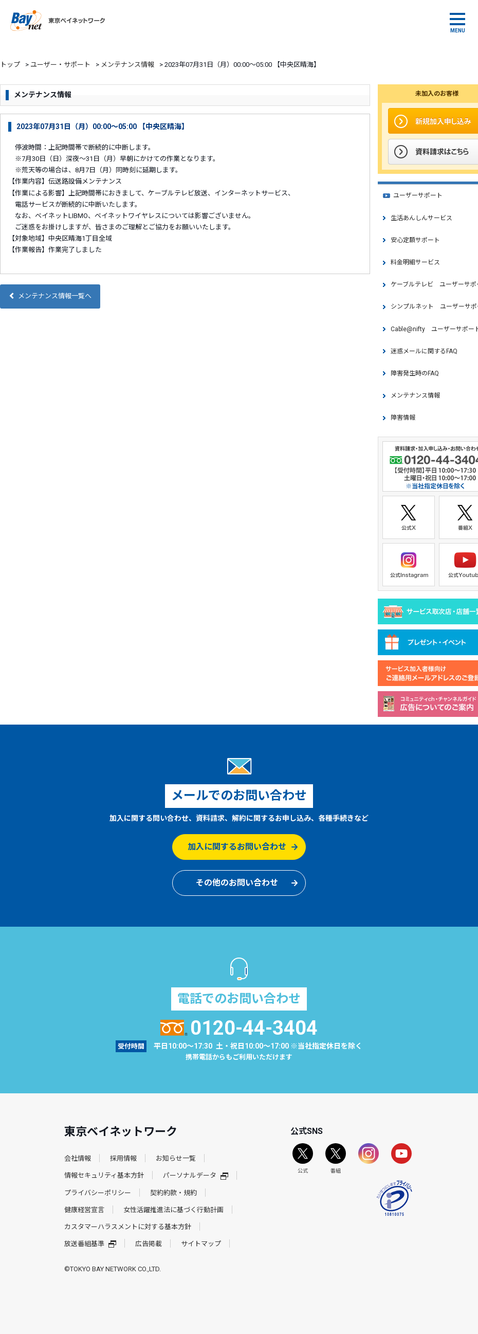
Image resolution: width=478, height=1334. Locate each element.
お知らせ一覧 (176, 1158)
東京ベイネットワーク (57, 20)
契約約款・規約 (173, 1193)
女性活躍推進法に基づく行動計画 (173, 1210)
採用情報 (123, 1158)
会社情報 (77, 1158)
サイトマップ (201, 1244)
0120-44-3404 (239, 1028)
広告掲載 (148, 1244)
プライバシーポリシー (97, 1193)
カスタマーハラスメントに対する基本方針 (127, 1227)
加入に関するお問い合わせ (237, 847)
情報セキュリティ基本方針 (104, 1175)
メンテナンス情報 (127, 64)
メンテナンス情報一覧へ (50, 296)
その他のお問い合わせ (237, 883)
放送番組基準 (90, 1244)
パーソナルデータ (195, 1175)
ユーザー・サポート (60, 64)
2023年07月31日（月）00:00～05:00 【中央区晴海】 (102, 126)
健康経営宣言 (84, 1210)
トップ (10, 64)
